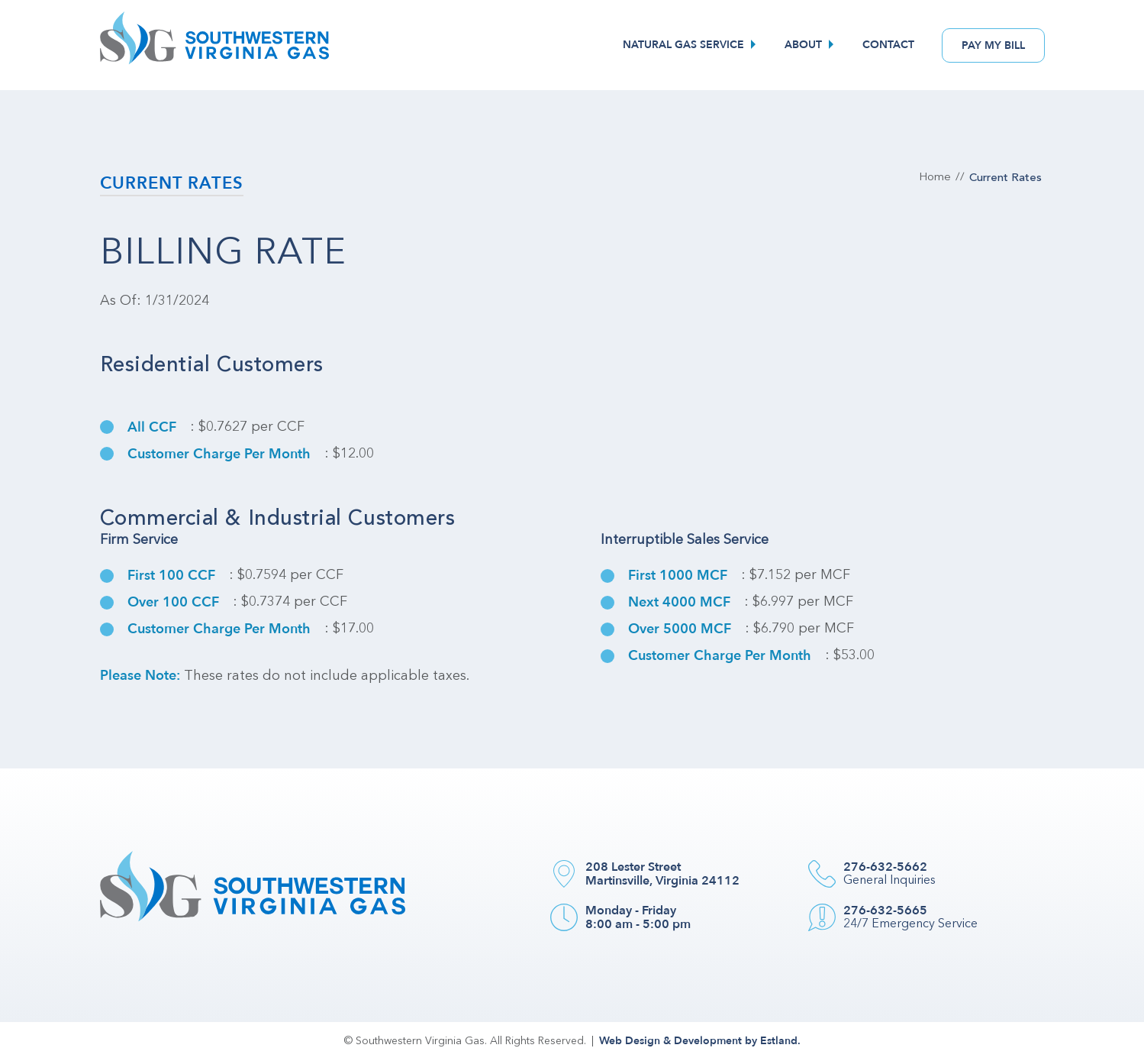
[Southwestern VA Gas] (214, 45)
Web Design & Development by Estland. (700, 1041)
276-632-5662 (885, 867)
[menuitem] (691, 45)
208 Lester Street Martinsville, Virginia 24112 (662, 874)
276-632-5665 (885, 910)
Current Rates (171, 183)
